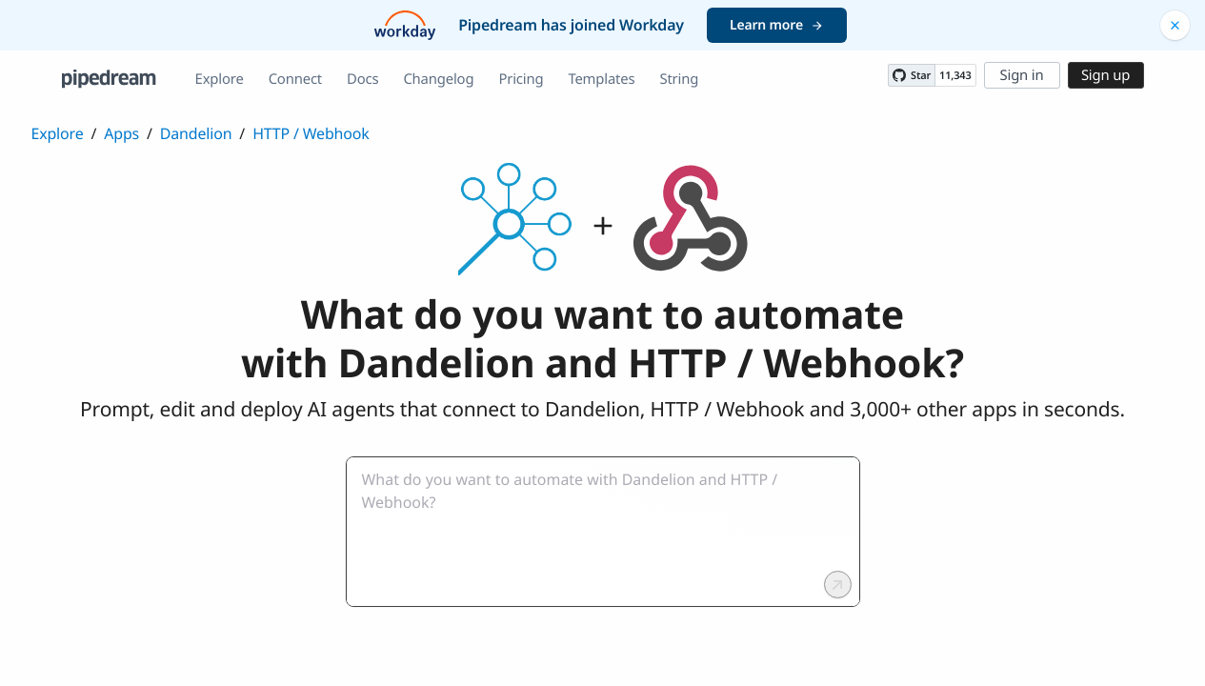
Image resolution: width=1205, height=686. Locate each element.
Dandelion (196, 133)
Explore (219, 79)
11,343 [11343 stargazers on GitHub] (955, 76)
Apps (121, 133)
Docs (362, 79)
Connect (295, 79)
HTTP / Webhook (310, 133)
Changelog (438, 79)
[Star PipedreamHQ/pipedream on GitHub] (911, 75)
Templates (601, 79)
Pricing (520, 79)
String (678, 79)
